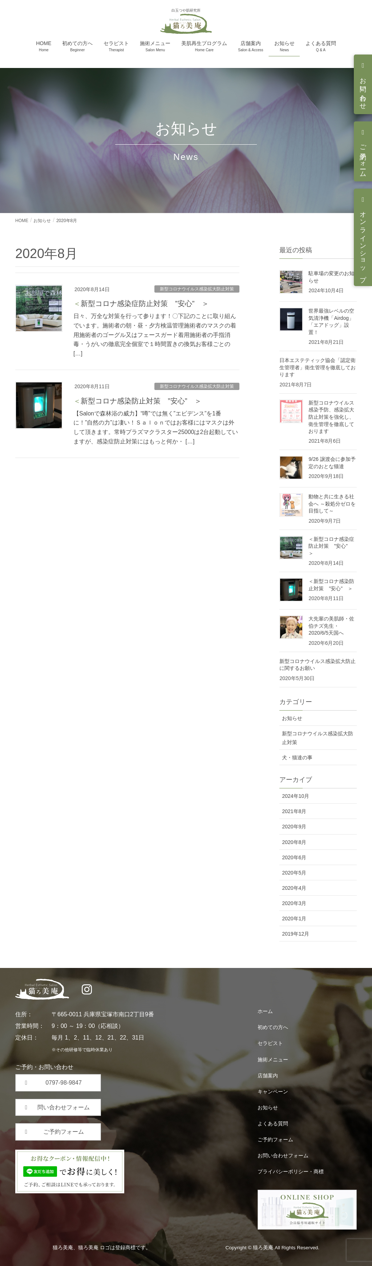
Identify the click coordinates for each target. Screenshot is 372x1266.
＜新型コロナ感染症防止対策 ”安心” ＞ (141, 304)
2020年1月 (294, 918)
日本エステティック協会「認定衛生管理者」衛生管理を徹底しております (317, 367)
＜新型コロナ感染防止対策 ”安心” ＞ (137, 401)
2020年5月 (294, 873)
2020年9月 (294, 826)
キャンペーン (273, 1091)
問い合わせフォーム (63, 1107)
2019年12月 (295, 934)
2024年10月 (295, 796)
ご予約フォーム (363, 157)
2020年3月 (294, 903)
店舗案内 (268, 1075)
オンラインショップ (363, 243)
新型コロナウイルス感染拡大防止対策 (197, 289)
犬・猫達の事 (297, 757)
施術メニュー (273, 1059)
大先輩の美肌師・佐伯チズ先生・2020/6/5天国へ (331, 626)
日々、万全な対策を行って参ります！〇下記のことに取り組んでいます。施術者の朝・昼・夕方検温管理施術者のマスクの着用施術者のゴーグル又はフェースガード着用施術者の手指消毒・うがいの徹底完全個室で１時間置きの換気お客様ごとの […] (154, 334)
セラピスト (270, 1043)
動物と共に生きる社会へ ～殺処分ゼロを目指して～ (332, 504)
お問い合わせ (363, 90)
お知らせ (292, 718)
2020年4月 (294, 888)
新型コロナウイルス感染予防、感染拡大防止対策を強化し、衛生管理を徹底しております (331, 417)
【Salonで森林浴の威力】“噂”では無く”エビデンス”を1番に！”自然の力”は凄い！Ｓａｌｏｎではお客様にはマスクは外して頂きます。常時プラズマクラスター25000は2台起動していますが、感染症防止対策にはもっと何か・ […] (155, 427)
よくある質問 (273, 1123)
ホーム (265, 1011)
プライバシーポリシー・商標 (291, 1171)
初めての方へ (273, 1027)
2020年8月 (294, 842)
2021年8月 (294, 811)
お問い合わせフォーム (283, 1155)
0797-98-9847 (63, 1083)
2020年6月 (294, 857)
